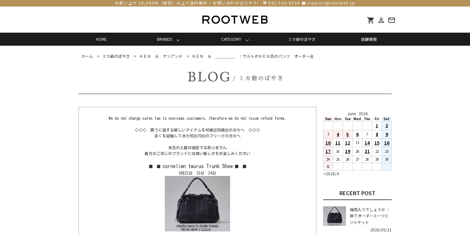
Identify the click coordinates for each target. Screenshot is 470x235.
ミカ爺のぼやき (302, 39)
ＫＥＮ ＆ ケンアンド (160, 56)
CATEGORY (231, 39)
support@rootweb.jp (331, 3)
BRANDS (164, 39)
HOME (101, 39)
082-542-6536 (284, 3)
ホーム (87, 56)
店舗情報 (369, 39)
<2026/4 (331, 173)
